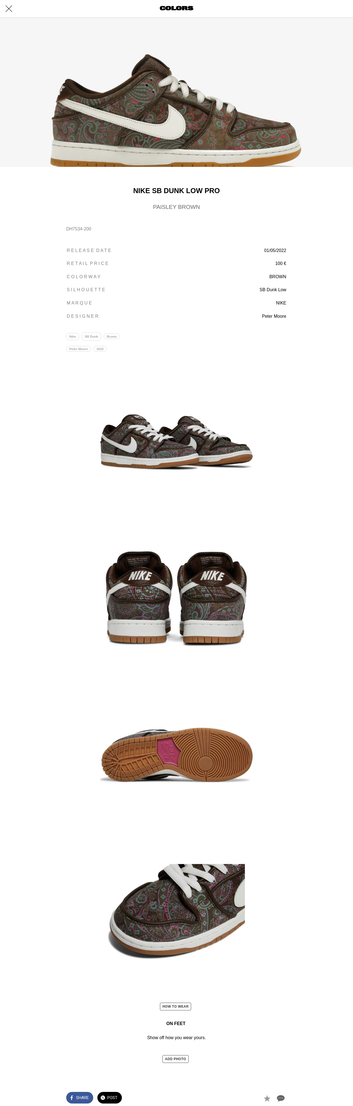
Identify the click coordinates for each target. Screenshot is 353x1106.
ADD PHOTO (175, 1060)
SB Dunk (92, 337)
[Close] (9, 9)
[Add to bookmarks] (267, 1098)
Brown (112, 337)
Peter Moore (78, 350)
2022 (101, 350)
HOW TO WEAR (175, 1007)
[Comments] (280, 1098)
